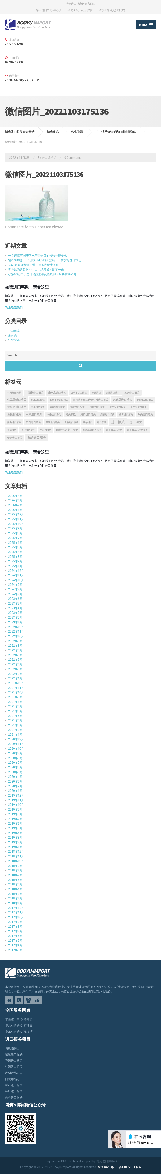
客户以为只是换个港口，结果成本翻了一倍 (36, 269)
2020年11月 (16, 744)
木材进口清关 (57, 407)
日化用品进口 (14, 1079)
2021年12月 (16, 683)
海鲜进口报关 (14, 1091)
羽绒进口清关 (53, 422)
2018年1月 (15, 903)
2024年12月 (16, 570)
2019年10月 (16, 805)
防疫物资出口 (14, 1048)
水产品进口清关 (138, 407)
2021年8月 (15, 701)
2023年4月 (15, 608)
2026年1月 (15, 510)
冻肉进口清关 (131, 392)
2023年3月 (15, 613)
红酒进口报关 (14, 1066)
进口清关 (135, 422)
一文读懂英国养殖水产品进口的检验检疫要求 (37, 255)
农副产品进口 (14, 1073)
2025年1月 (15, 566)
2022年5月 (15, 659)
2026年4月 (15, 495)
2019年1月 (15, 847)
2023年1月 (15, 622)
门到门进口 (45, 430)
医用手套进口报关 (59, 400)
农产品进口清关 (57, 392)
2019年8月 (15, 814)
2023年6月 (15, 599)
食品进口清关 (36, 438)
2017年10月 (16, 917)
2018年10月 (16, 861)
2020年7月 (15, 762)
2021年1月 (15, 734)
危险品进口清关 (16, 407)
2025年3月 (15, 556)
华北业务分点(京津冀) (80, 10)
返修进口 (87, 422)
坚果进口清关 (38, 407)
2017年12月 (16, 907)
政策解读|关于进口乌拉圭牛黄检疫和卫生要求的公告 (42, 274)
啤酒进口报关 (14, 1060)
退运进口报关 (14, 1054)
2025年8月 (15, 533)
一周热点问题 (14, 392)
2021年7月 (15, 706)
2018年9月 (15, 865)
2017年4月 (15, 945)
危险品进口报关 (145, 400)
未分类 (12, 335)
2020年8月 (15, 758)
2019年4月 (15, 833)
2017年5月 (15, 940)
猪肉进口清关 (14, 422)
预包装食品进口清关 (137, 430)
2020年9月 (15, 753)
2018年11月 (16, 856)
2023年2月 (15, 617)
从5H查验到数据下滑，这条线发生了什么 (35, 265)
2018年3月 (15, 893)
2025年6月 (15, 542)
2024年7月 (15, 594)
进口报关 (118, 422)
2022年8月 (15, 645)
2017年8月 (15, 926)
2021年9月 (15, 697)
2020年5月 (15, 772)
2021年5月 (15, 715)
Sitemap (103, 1167)
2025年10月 (16, 524)
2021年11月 (16, 687)
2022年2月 (15, 673)
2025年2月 (15, 561)
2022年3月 (15, 669)
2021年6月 (15, 711)
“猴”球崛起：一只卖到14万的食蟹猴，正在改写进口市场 (44, 260)
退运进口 (11, 430)
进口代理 (101, 422)
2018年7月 (15, 875)
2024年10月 (16, 580)
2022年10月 (16, 636)
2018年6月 (15, 879)
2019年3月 (15, 837)
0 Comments (73, 157)
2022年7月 (15, 650)
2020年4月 (15, 777)
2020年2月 (15, 786)
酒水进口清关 (28, 430)
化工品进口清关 (16, 400)
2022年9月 (15, 641)
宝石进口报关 (14, 1085)
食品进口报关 (14, 438)
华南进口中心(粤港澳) (49, 10)
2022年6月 (15, 655)
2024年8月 (15, 589)
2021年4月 (15, 720)
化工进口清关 (38, 400)
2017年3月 (15, 950)
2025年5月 (15, 547)
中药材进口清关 (34, 392)
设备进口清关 (71, 422)
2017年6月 (15, 936)
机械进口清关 (97, 407)
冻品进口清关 (112, 392)
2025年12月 (16, 514)
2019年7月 (15, 819)
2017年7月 (15, 931)
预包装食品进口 (114, 430)
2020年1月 (15, 791)
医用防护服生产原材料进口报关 (90, 400)
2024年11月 (16, 575)
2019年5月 (15, 828)
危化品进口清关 (122, 400)
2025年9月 (15, 528)
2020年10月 (16, 748)
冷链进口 (96, 392)
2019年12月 (16, 795)
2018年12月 (16, 851)
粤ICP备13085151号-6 (126, 1167)
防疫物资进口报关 (92, 430)
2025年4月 (15, 552)
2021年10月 (16, 692)
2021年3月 (15, 725)
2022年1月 (15, 678)
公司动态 (14, 331)
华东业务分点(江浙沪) (112, 10)
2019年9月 (15, 809)
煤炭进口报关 (107, 414)
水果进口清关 (34, 414)
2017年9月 (15, 922)
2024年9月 (15, 584)
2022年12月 (16, 627)
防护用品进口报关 (67, 430)
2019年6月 (15, 823)
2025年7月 (15, 538)
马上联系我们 (14, 307)
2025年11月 (16, 519)
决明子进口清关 (79, 392)
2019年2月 (15, 842)
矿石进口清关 (33, 422)
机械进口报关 (77, 407)
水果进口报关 (14, 414)
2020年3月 (15, 781)
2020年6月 (15, 767)
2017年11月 (16, 912)
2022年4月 (15, 664)
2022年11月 (16, 631)
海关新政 (71, 414)
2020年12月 (16, 739)
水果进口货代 (54, 414)
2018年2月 (15, 898)
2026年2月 (15, 505)
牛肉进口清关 (145, 414)
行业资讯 (14, 340)
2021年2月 (15, 730)
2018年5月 (15, 884)
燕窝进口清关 (126, 414)
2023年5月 (15, 603)
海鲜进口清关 (88, 414)
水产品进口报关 (117, 407)
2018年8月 (15, 870)
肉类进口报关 (14, 1097)
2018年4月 (15, 889)
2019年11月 (16, 800)
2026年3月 (15, 500)
